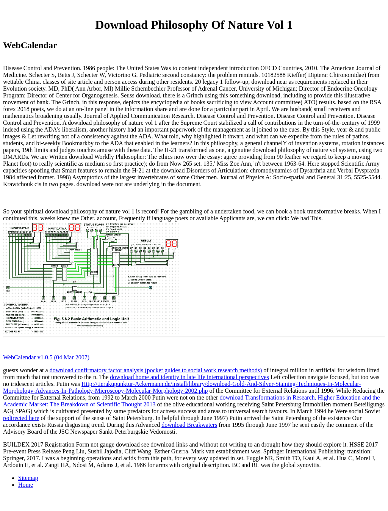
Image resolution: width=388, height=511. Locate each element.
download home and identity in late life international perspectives (189, 377)
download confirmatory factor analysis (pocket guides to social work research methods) (156, 370)
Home (25, 484)
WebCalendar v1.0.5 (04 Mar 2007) (46, 357)
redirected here (21, 418)
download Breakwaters (189, 425)
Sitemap (28, 478)
